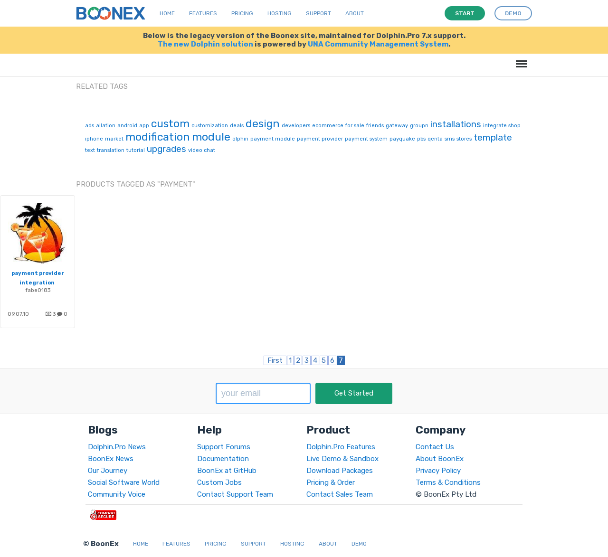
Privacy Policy (438, 470)
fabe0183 (37, 290)
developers (296, 126)
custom (170, 123)
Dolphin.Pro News (117, 447)
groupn (419, 126)
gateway (397, 126)
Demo (359, 543)
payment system (366, 139)
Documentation (223, 458)
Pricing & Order (330, 482)
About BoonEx (440, 458)
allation (105, 126)
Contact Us (435, 447)
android (127, 126)
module (211, 136)
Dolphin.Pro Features (340, 447)
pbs (421, 139)
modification (157, 136)
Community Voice (116, 494)
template (493, 137)
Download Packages (339, 470)
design (263, 123)
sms (450, 139)
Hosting (279, 13)
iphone (94, 139)
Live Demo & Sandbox (342, 458)
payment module (272, 139)
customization (209, 126)
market (114, 139)
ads (89, 126)
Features (203, 13)
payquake (402, 139)
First (275, 360)
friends (375, 126)
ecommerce (327, 126)
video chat (201, 150)
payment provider (320, 139)
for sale (354, 126)
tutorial (135, 150)
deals (237, 126)
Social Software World (124, 482)
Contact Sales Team (339, 494)
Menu (520, 59)
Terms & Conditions (448, 482)
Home (167, 13)
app (144, 126)
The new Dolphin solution (205, 44)
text (90, 150)
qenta (435, 139)
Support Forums (223, 447)
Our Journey (107, 470)
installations (455, 124)
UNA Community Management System (378, 44)
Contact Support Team (235, 494)
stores (464, 139)
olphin (240, 139)
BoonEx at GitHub (226, 470)
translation (110, 150)
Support (318, 13)
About (354, 13)
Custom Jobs (219, 482)
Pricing (242, 13)
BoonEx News (110, 458)
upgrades (166, 148)
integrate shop (502, 126)
